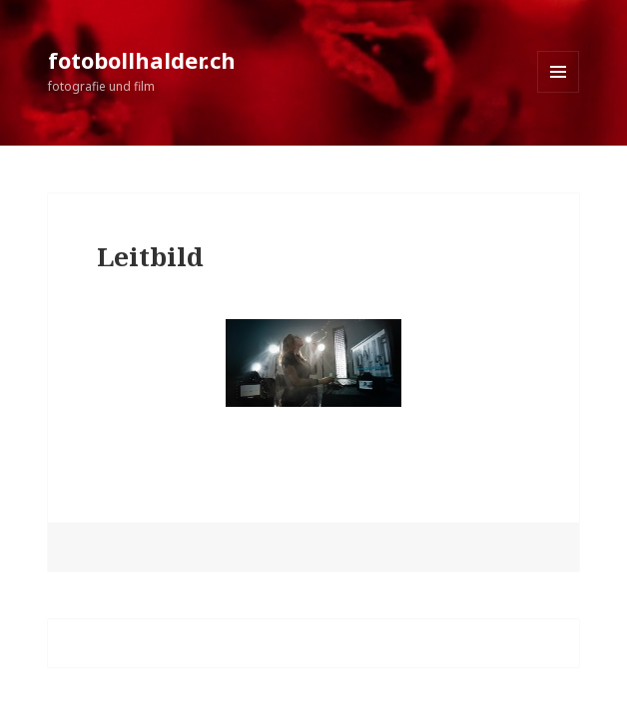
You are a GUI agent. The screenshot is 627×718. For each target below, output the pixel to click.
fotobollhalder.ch (142, 60)
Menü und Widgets (558, 92)
